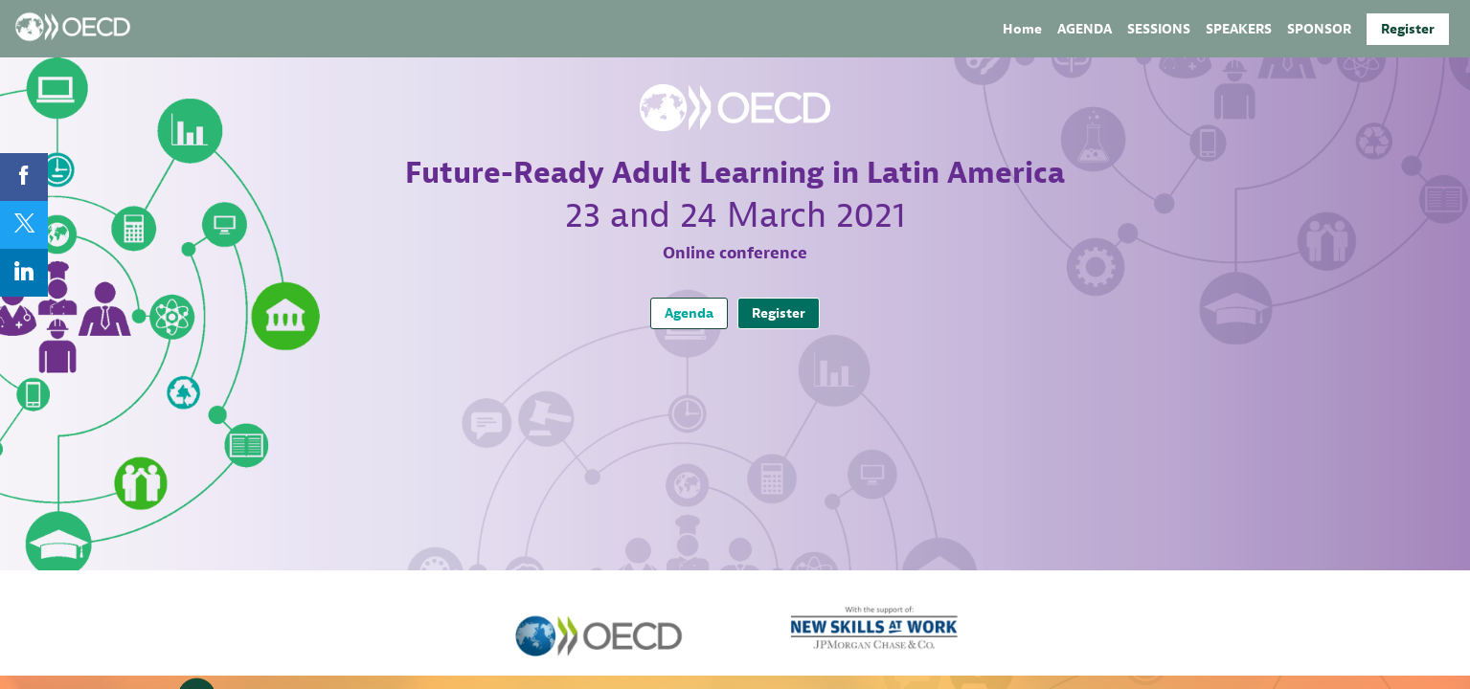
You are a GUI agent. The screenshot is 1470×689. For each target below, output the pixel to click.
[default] (1319, 28)
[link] (1022, 28)
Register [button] (778, 313)
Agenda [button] (689, 313)
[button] (1408, 29)
